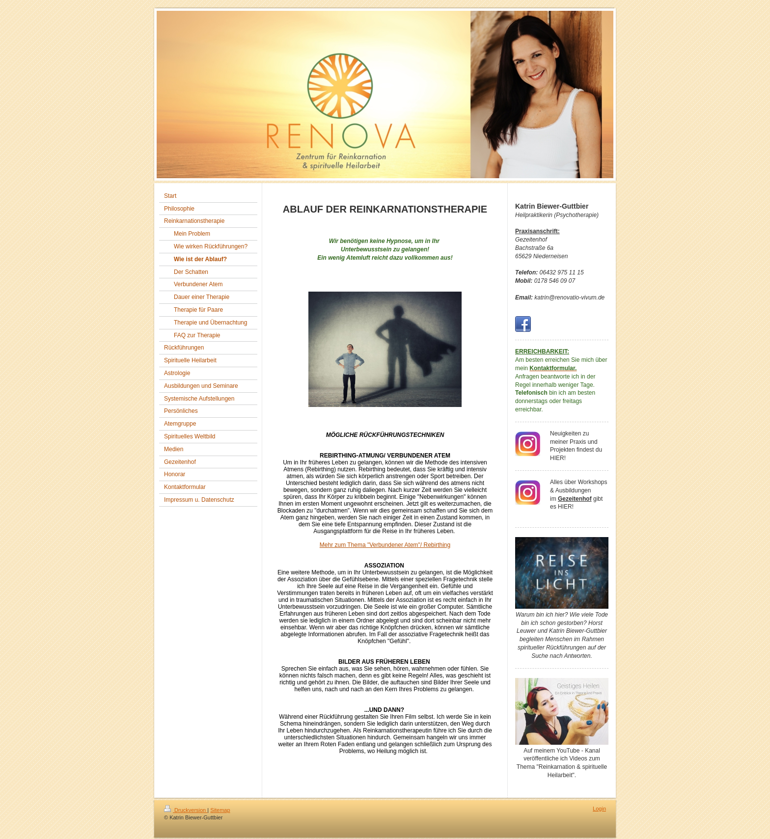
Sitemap (220, 810)
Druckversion (185, 810)
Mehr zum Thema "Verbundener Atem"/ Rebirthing (385, 544)
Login (599, 809)
